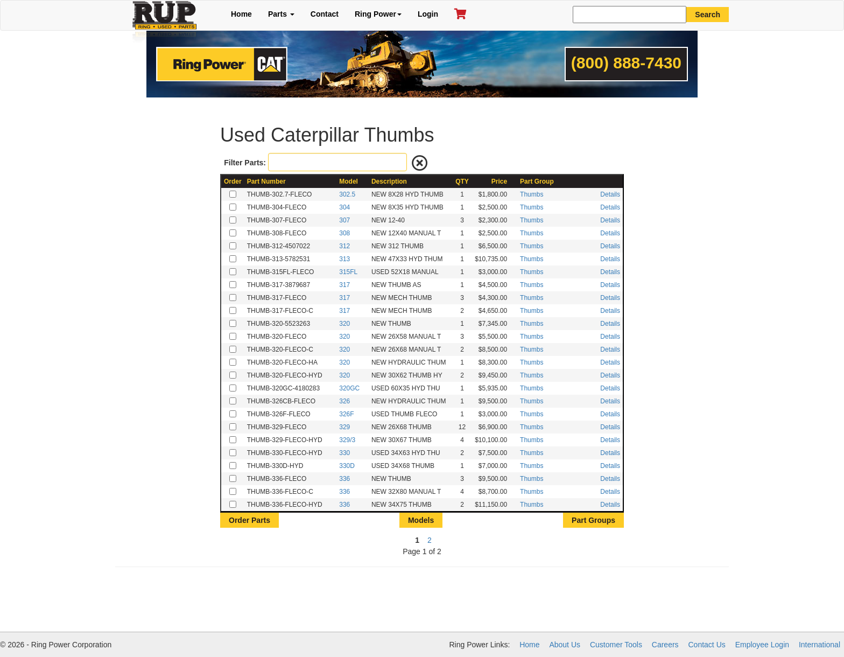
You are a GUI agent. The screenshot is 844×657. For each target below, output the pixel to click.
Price (499, 181)
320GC (349, 388)
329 (344, 427)
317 (344, 285)
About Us (564, 644)
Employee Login (762, 644)
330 (344, 453)
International (819, 644)
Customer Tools (616, 644)
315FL (348, 272)
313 (344, 259)
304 (344, 207)
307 (344, 220)
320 (344, 323)
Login (428, 14)
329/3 (347, 440)
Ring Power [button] (378, 14)
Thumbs (531, 194)
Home (241, 14)
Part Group (537, 181)
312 (344, 246)
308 (344, 233)
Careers (665, 644)
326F (346, 414)
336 (344, 479)
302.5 (347, 194)
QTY (462, 181)
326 (344, 401)
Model (348, 181)
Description (389, 181)
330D (347, 466)
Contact (325, 14)
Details (610, 194)
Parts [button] (281, 14)
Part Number (266, 181)
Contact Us (707, 644)
